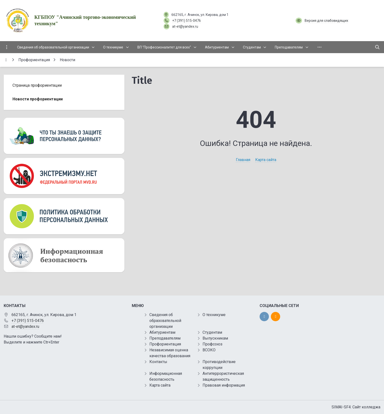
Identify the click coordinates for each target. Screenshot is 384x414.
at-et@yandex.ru (185, 26)
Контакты (158, 361)
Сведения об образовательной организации (165, 320)
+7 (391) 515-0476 (186, 21)
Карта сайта (265, 159)
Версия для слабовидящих (326, 21)
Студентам (212, 332)
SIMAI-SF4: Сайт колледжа (356, 407)
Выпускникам (215, 338)
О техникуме (214, 314)
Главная (243, 159)
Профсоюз (212, 344)
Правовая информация (224, 385)
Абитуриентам (162, 332)
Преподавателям (164, 338)
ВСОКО (209, 350)
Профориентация (165, 344)
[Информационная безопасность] (64, 255)
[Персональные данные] (64, 136)
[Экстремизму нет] (64, 176)
